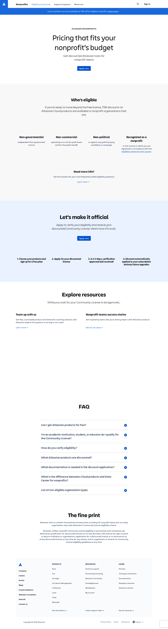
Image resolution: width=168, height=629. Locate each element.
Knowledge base (91, 583)
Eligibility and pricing (41, 4)
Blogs (21, 585)
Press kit (22, 599)
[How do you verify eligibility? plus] (84, 447)
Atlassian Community (93, 578)
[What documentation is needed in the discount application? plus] (84, 467)
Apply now (84, 68)
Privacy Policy (105, 622)
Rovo (54, 569)
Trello (54, 597)
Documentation (125, 578)
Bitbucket (56, 602)
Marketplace (90, 588)
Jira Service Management (62, 583)
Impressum (125, 622)
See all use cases (94, 327)
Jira (53, 574)
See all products (59, 610)
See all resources (126, 610)
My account (89, 593)
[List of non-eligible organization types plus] (84, 490)
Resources (78, 4)
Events (21, 580)
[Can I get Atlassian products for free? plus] (84, 425)
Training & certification (127, 574)
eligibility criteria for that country (136, 151)
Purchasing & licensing (94, 574)
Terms (116, 622)
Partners (122, 569)
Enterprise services (126, 588)
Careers (22, 576)
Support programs (62, 4)
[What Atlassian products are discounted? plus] (84, 457)
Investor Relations (26, 590)
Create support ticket (94, 610)
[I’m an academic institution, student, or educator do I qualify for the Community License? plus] (84, 436)
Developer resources (126, 583)
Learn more (113, 11)
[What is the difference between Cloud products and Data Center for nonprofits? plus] (84, 478)
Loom (54, 593)
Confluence (56, 588)
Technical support (92, 569)
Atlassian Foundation (27, 595)
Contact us (23, 604)
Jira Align (55, 578)
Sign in (147, 4)
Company (22, 571)
